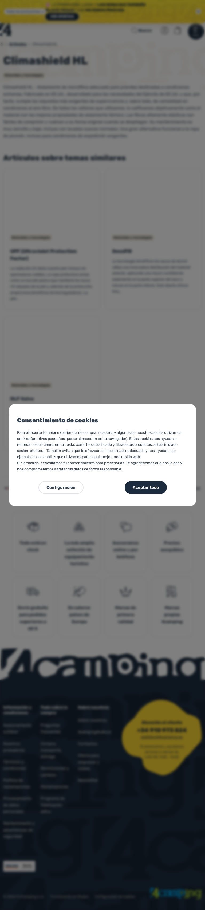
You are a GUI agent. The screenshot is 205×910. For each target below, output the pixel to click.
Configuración (61, 487)
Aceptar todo (146, 487)
